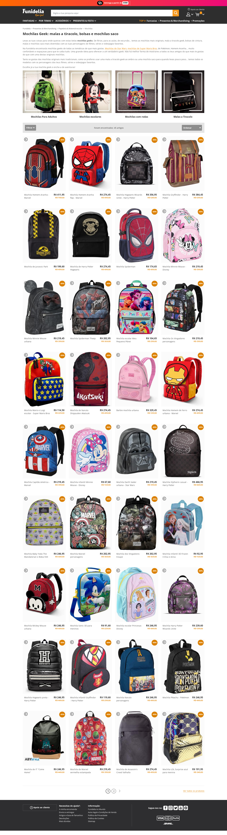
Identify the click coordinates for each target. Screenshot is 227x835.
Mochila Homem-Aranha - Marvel (36, 184)
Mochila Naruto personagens (123, 687)
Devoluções (64, 806)
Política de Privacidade (97, 803)
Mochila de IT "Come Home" (34, 759)
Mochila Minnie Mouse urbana (35, 328)
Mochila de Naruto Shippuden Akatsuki (80, 400)
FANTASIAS (28, 20)
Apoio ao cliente (40, 795)
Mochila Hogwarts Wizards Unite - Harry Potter (129, 184)
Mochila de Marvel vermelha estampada (80, 759)
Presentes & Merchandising (44, 28)
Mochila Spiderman (125, 254)
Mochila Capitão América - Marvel (37, 471)
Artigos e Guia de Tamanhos (71, 803)
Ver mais (30, 55)
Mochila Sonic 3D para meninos (81, 615)
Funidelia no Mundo (96, 797)
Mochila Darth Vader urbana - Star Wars (126, 471)
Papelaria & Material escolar (70, 28)
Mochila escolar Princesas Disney (128, 615)
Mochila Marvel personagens (77, 543)
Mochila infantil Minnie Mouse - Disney (81, 471)
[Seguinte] (119, 779)
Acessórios (62, 20)
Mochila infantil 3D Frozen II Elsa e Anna (175, 543)
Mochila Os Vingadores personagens (174, 328)
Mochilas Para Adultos (44, 104)
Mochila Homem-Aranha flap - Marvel (82, 184)
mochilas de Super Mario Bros (142, 48)
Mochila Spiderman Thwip (83, 326)
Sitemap (91, 809)
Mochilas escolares (90, 104)
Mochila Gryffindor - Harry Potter (175, 184)
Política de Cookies (96, 806)
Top (141, 20)
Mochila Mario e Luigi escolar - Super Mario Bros (37, 400)
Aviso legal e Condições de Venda (102, 800)
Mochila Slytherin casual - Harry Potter (175, 471)
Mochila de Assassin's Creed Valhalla (127, 759)
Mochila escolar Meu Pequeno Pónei (126, 328)
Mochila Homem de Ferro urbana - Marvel (175, 400)
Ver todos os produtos (193, 778)
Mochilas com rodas (136, 104)
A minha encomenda (68, 797)
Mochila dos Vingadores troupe (128, 543)
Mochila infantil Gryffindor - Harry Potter (83, 687)
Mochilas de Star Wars (116, 48)
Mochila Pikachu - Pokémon (176, 685)
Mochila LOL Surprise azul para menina (175, 759)
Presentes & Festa (83, 20)
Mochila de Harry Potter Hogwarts (81, 256)
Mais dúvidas (64, 809)
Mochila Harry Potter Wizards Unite (173, 615)
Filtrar (29, 115)
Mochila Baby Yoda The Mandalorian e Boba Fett (36, 543)
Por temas (45, 20)
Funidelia (27, 28)
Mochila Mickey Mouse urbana (35, 615)
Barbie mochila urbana (127, 398)
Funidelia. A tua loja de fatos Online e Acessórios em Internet (33, 13)
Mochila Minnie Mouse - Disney (174, 256)
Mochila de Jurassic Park (36, 254)
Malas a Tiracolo (183, 104)
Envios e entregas (66, 800)
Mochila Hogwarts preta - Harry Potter (36, 687)
